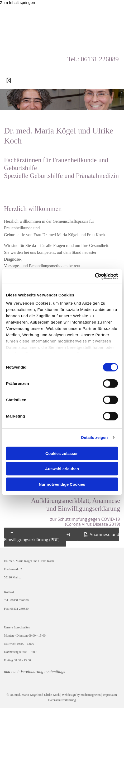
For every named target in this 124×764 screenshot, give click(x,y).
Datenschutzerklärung (62, 700)
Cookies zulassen (62, 453)
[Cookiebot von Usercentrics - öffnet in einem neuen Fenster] (95, 276)
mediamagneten (90, 695)
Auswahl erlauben (62, 469)
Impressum (110, 695)
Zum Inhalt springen (17, 2)
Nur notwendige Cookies (62, 484)
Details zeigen (94, 437)
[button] (61, 537)
